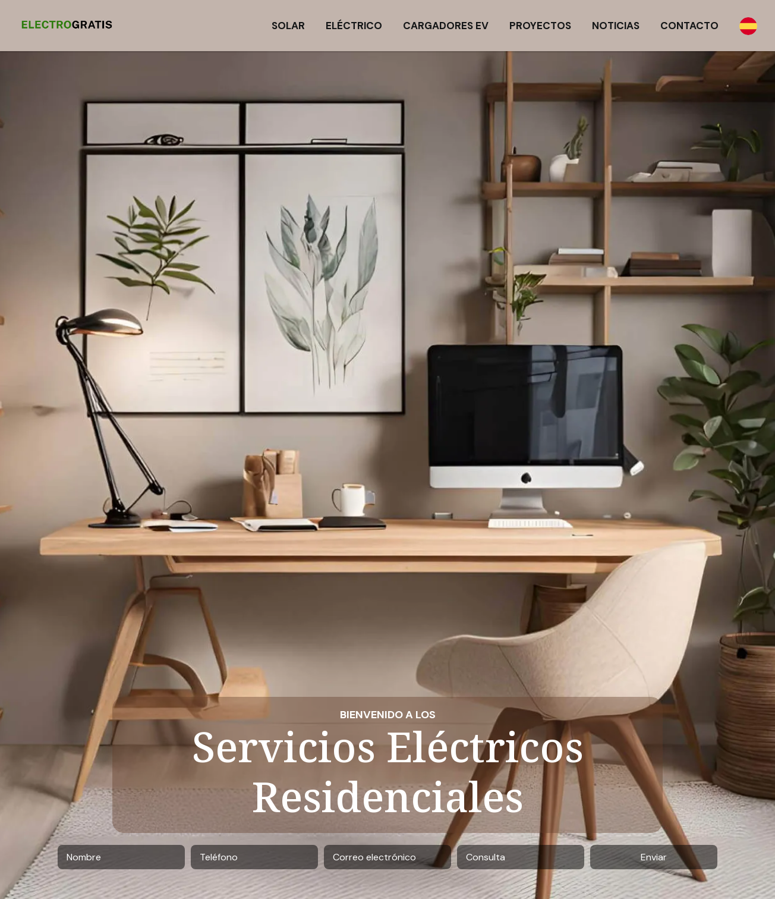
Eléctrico (354, 25)
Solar (288, 25)
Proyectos (540, 25)
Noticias (615, 25)
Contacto (689, 25)
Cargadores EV (446, 25)
